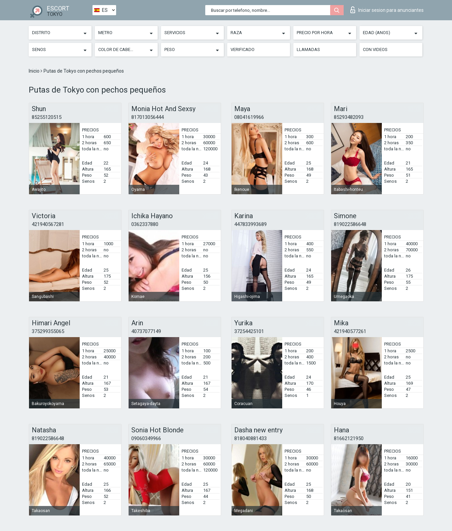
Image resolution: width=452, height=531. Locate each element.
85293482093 (349, 117)
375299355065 (48, 331)
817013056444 (147, 117)
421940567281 (48, 224)
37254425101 (249, 331)
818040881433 (250, 438)
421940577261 (350, 331)
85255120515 (46, 117)
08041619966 (249, 117)
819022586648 (350, 224)
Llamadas (308, 49)
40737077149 (146, 331)
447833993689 (250, 224)
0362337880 (144, 224)
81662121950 (349, 438)
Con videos (375, 49)
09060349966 (146, 438)
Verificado (243, 49)
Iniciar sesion (387, 10)
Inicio (35, 71)
